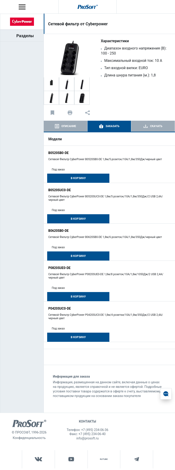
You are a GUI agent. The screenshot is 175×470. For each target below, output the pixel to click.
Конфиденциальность (29, 438)
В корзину (78, 178)
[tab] (65, 126)
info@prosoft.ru (87, 438)
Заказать (112, 126)
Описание (68, 126)
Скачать (156, 126)
